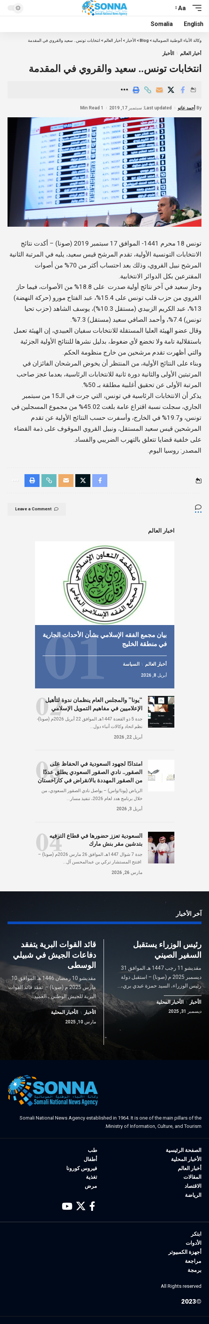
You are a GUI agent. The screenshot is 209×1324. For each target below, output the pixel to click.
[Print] (136, 90)
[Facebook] (92, 1206)
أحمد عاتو (186, 108)
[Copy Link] (147, 90)
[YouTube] (67, 1206)
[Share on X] (171, 90)
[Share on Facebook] (182, 90)
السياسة (131, 664)
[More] (124, 90)
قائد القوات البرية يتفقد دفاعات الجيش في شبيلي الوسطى (54, 955)
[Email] (159, 90)
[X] (80, 1206)
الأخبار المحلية (169, 1002)
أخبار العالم (190, 53)
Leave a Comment (36, 509)
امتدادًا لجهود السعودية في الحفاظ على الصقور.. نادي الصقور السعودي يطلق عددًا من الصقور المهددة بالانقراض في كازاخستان (90, 772)
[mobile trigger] (195, 8)
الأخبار (168, 53)
